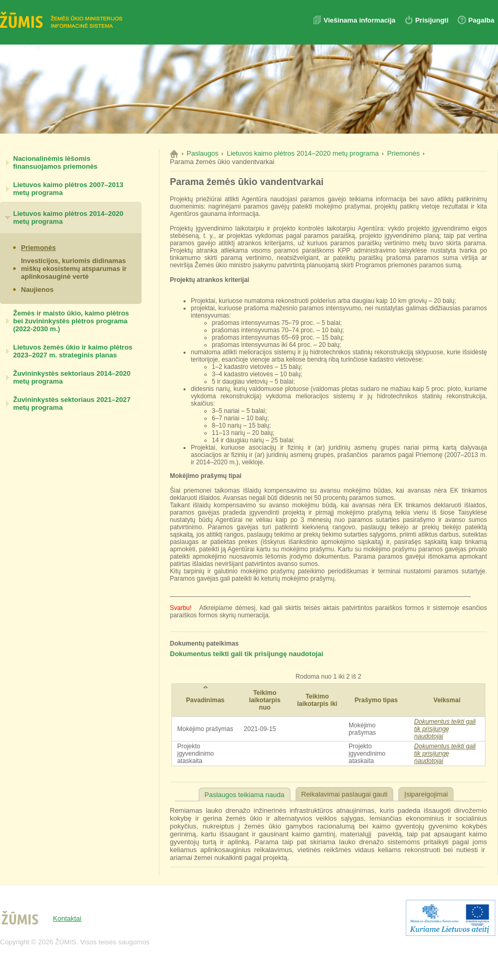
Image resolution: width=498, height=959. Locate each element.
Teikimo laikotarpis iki (317, 700)
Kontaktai (67, 918)
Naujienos (37, 289)
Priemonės (38, 248)
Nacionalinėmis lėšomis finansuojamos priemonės (55, 162)
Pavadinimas (205, 700)
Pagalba (481, 20)
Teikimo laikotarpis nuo (264, 700)
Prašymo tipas (376, 700)
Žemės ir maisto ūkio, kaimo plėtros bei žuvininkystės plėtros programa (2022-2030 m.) (71, 321)
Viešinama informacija (360, 20)
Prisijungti (432, 20)
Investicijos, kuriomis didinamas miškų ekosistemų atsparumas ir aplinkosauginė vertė (74, 268)
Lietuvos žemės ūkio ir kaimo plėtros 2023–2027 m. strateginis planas (73, 351)
